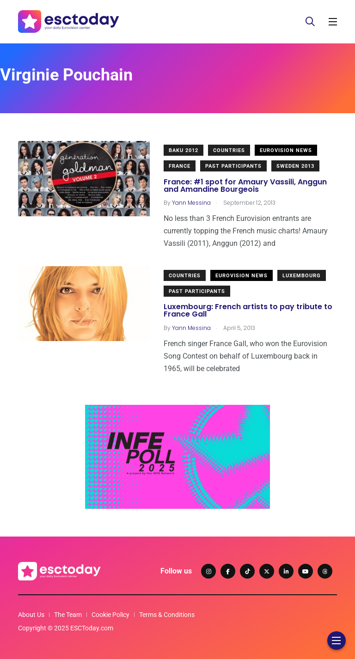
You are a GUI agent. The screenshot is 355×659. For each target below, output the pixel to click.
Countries (229, 150)
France (179, 166)
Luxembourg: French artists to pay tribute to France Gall (248, 311)
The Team (68, 614)
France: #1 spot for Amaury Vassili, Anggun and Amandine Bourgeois (245, 186)
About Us (31, 614)
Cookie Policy (110, 614)
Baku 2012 (183, 150)
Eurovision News (286, 150)
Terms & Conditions (167, 614)
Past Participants (233, 166)
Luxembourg (301, 276)
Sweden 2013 (295, 166)
